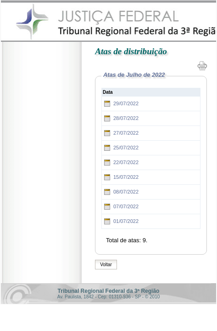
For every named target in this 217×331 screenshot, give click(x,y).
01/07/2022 (126, 221)
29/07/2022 (126, 103)
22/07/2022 (126, 162)
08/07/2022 (126, 191)
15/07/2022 (126, 177)
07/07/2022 (126, 206)
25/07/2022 (126, 147)
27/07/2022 (126, 133)
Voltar (106, 264)
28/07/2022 (126, 118)
